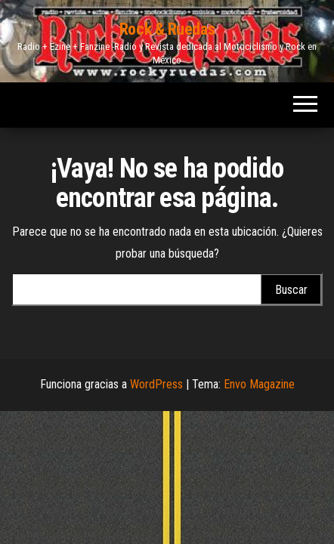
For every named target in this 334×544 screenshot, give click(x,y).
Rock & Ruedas (167, 29)
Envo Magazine (259, 384)
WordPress (156, 384)
